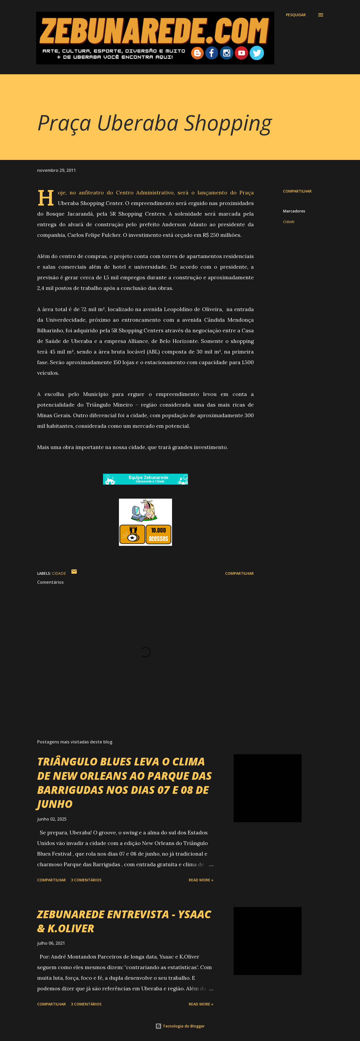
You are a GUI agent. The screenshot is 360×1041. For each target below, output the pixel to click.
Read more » (201, 879)
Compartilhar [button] (297, 191)
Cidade (288, 221)
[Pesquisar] (296, 15)
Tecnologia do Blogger (180, 1026)
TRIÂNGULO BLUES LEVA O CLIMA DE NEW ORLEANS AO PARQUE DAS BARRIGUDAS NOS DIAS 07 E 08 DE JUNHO (124, 782)
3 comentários (86, 879)
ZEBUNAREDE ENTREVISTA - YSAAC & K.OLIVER (124, 921)
